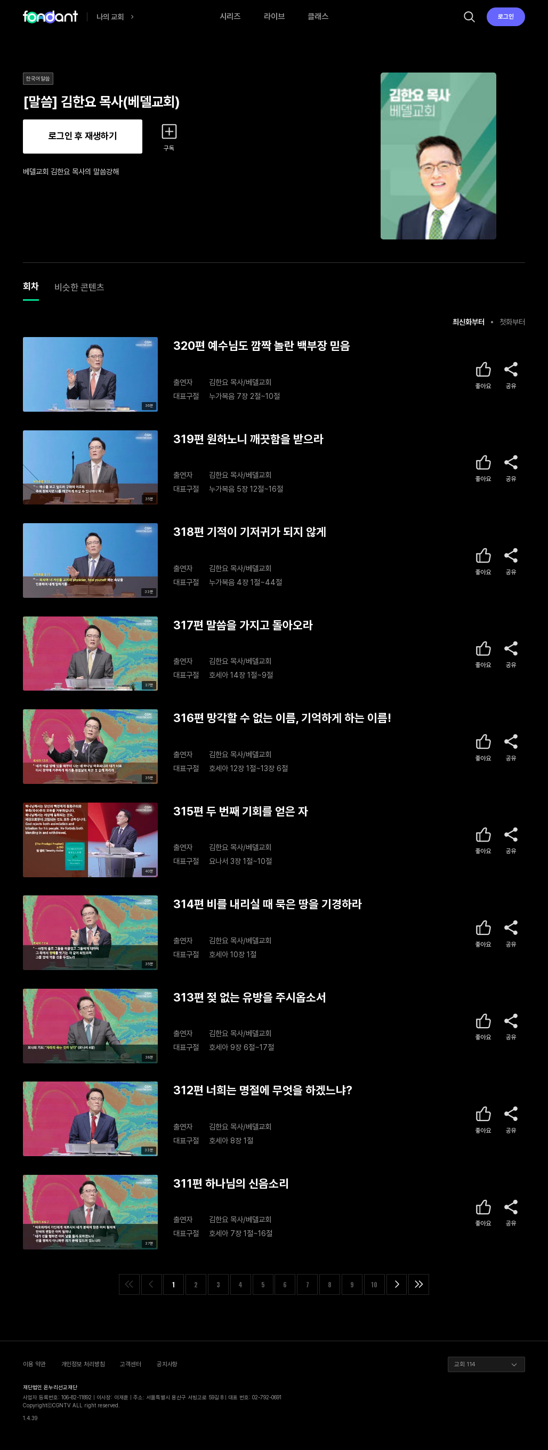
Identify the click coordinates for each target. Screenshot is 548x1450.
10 (374, 1284)
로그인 (506, 16)
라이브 (274, 16)
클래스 (318, 16)
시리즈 (230, 16)
